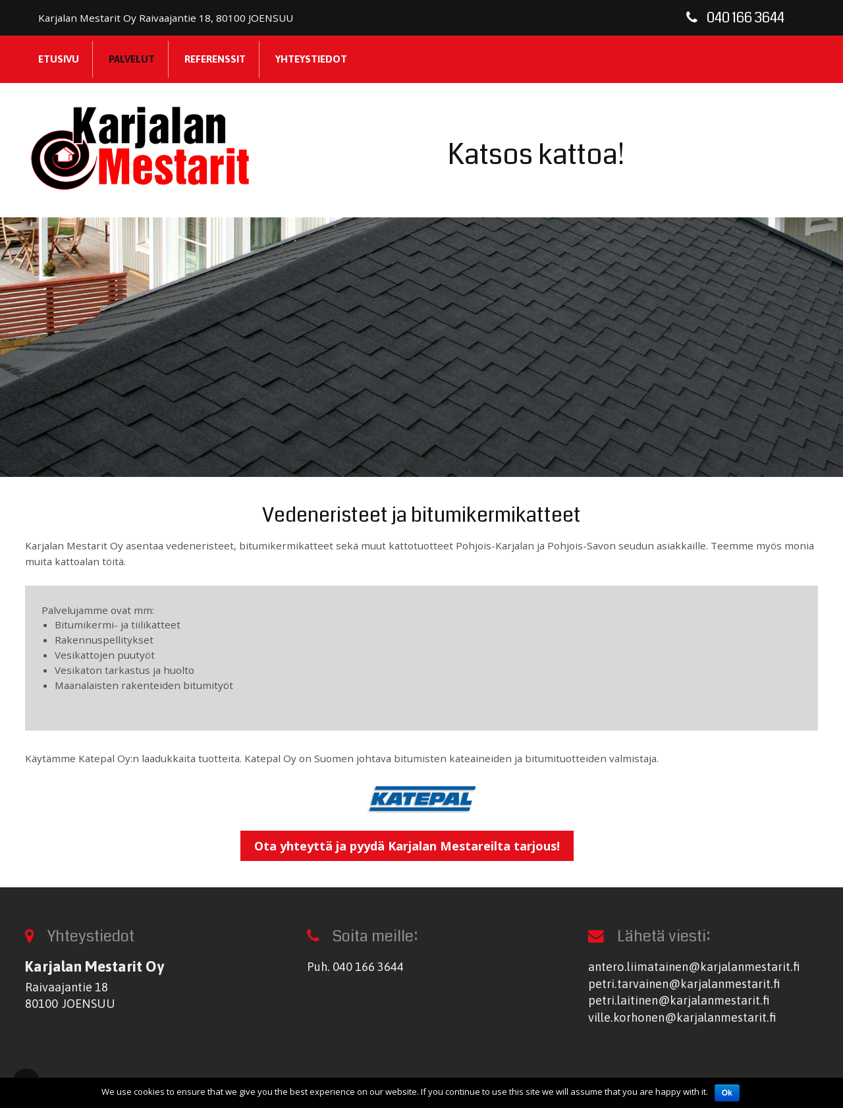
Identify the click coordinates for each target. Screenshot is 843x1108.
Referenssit (215, 59)
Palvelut (132, 59)
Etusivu (58, 59)
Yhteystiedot (311, 59)
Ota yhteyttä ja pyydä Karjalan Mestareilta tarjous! (407, 846)
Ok (727, 1092)
